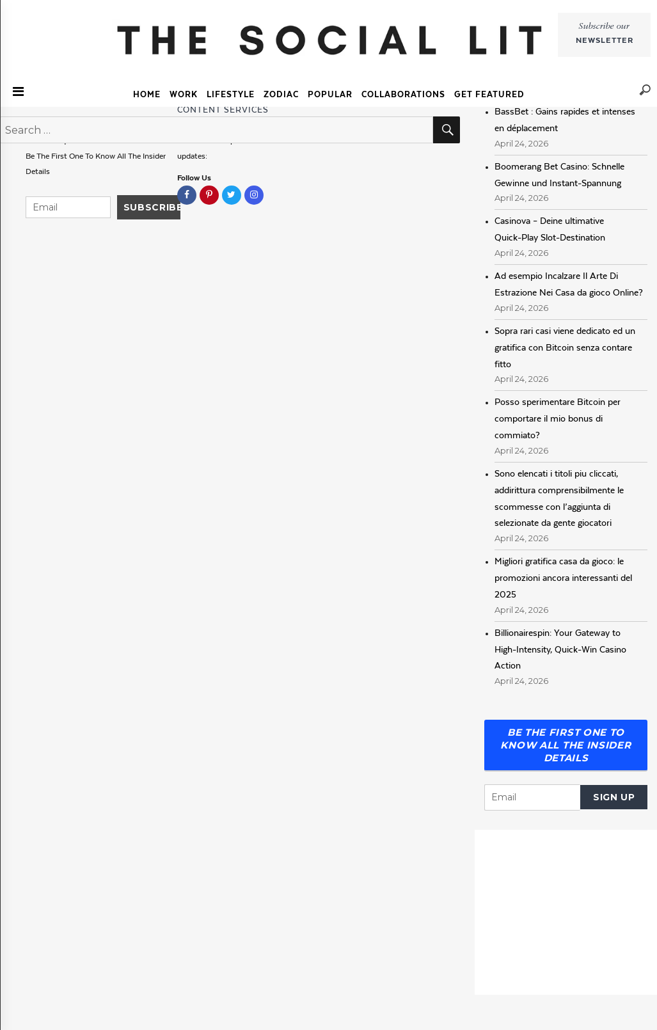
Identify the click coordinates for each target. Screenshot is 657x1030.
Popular (330, 94)
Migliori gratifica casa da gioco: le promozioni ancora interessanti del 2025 (563, 577)
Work (184, 94)
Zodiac (281, 94)
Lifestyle (231, 94)
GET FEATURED (489, 94)
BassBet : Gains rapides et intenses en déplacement (565, 119)
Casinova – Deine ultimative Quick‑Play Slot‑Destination (550, 229)
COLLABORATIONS (403, 94)
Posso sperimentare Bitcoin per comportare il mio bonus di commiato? (558, 418)
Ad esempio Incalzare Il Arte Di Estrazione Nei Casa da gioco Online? (569, 284)
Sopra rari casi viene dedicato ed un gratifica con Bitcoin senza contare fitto (565, 347)
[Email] (532, 797)
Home (147, 94)
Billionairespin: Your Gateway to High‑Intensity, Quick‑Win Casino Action (560, 649)
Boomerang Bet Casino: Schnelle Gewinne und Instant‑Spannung (559, 174)
